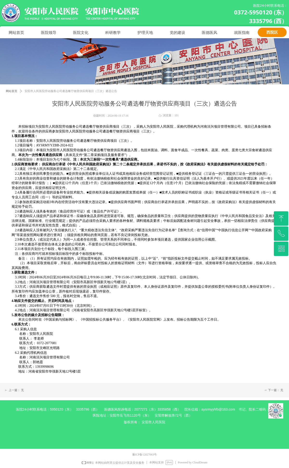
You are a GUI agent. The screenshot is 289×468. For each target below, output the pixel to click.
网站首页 (11, 91)
